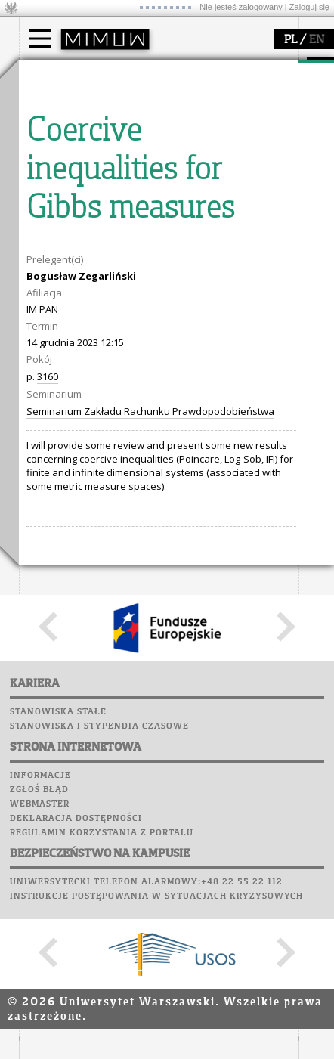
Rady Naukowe (212, 145)
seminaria (61, 258)
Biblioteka (50, 419)
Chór (101, 419)
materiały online (215, 258)
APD (112, 347)
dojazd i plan (207, 104)
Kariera (47, 448)
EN (316, 40)
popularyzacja (217, 214)
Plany (87, 362)
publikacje (61, 271)
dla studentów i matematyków (213, 278)
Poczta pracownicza (77, 405)
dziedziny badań (76, 244)
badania (54, 214)
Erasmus (58, 159)
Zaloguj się (309, 6)
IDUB (49, 326)
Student (56, 118)
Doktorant (61, 131)
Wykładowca (67, 145)
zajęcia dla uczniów (222, 244)
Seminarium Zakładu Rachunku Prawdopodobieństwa (150, 831)
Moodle (41, 362)
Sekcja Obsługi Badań (88, 298)
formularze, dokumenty (232, 172)
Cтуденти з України (84, 172)
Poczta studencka (70, 390)
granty (52, 285)
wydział (194, 74)
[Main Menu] (40, 38)
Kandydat (60, 104)
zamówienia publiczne (229, 186)
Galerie (121, 433)
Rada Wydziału (212, 131)
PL (290, 40)
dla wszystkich (211, 298)
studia (48, 74)
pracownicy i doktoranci (232, 159)
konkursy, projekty (220, 312)
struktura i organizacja (229, 118)
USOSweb (44, 347)
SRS (84, 347)
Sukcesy (42, 462)
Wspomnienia (56, 433)
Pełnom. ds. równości (86, 186)
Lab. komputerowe (71, 376)
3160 (47, 796)
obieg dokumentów (82, 312)
